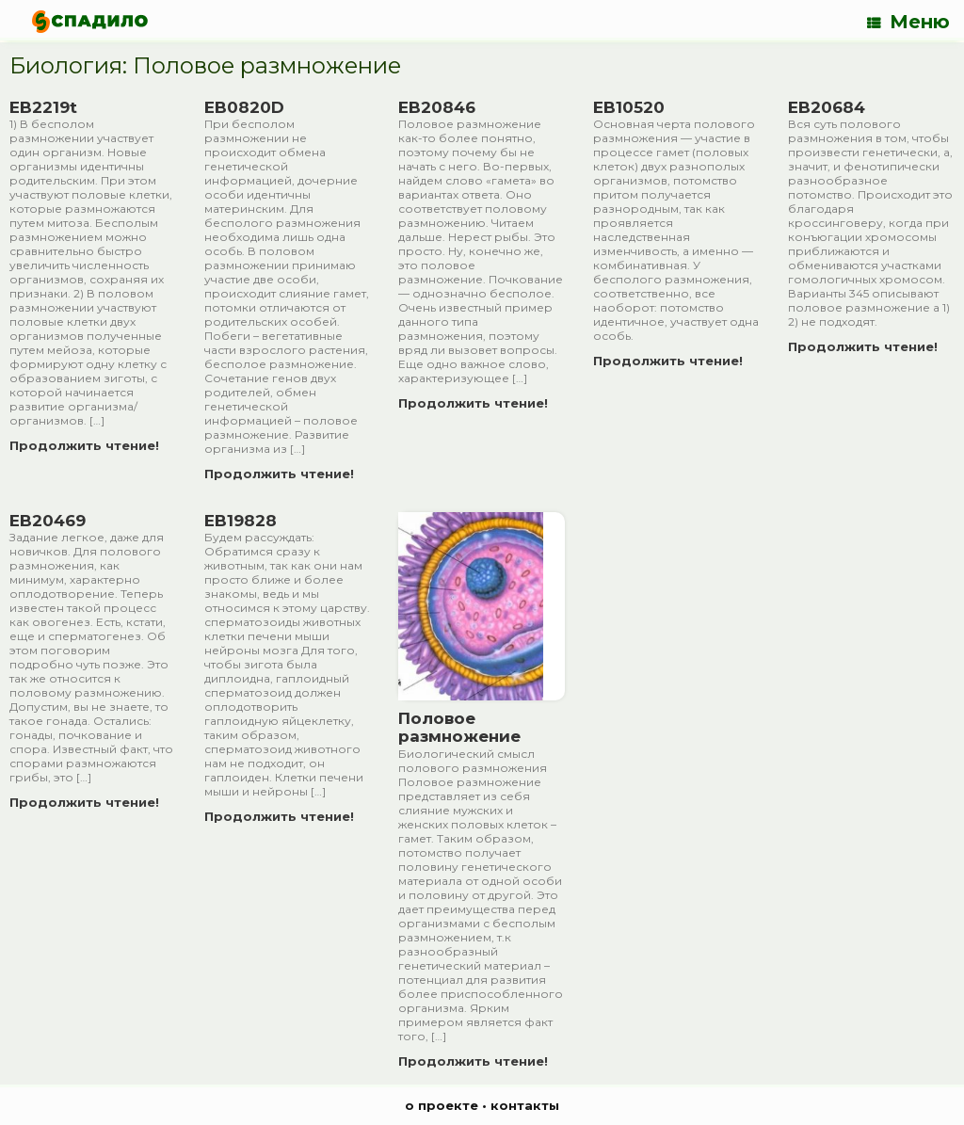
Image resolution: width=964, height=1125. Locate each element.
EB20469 (47, 520)
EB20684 (826, 107)
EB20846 (436, 107)
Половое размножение (459, 728)
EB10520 (629, 107)
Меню (908, 21)
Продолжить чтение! (89, 445)
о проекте (441, 1105)
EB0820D (244, 107)
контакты (524, 1105)
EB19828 (240, 520)
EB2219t (43, 107)
